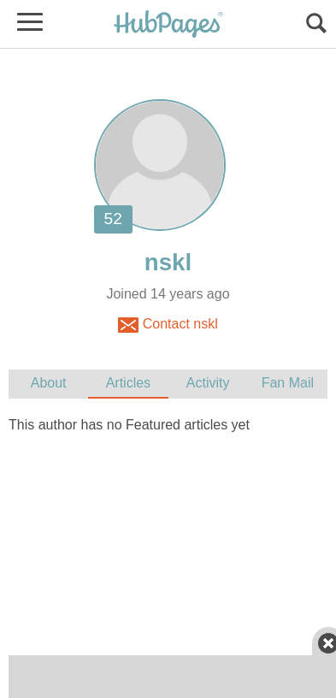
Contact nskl (167, 325)
